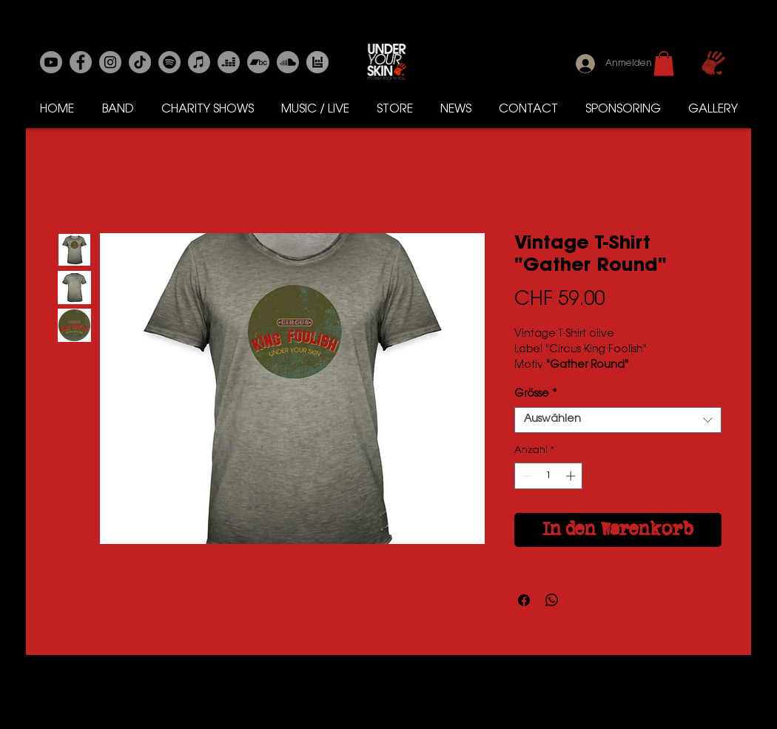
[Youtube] (51, 62)
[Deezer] (229, 62)
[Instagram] (110, 62)
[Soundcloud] (288, 62)
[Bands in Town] (317, 62)
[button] (663, 63)
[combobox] (618, 420)
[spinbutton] (548, 475)
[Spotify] (169, 62)
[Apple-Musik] (199, 62)
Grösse (535, 394)
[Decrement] (525, 475)
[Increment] (572, 475)
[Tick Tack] (140, 62)
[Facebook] (81, 62)
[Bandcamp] (258, 62)
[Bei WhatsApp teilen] (552, 600)
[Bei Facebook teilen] (524, 600)
